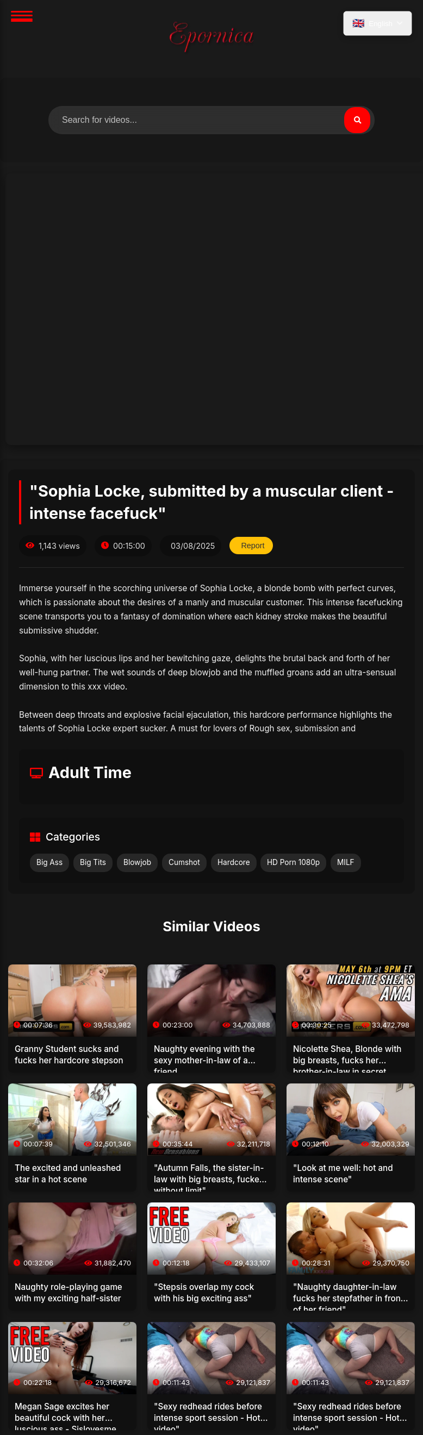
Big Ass (49, 862)
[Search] (357, 120)
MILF (345, 862)
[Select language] (377, 23)
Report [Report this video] (252, 545)
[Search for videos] (211, 120)
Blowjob (137, 862)
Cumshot (184, 862)
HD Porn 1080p (293, 862)
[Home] (211, 39)
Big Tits (93, 862)
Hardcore (233, 862)
